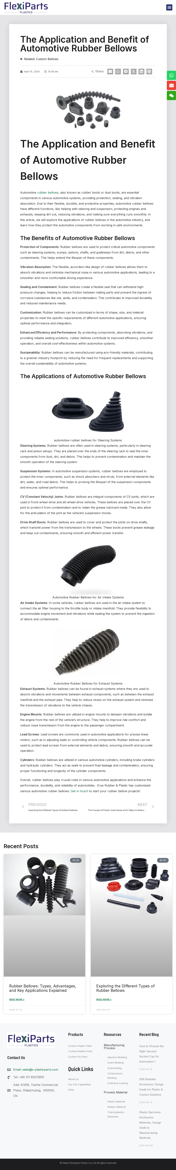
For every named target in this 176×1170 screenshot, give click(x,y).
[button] (169, 7)
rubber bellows (47, 192)
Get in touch (79, 791)
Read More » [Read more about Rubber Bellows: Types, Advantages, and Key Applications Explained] (16, 999)
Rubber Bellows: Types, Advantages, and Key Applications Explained (42, 987)
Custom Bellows (47, 59)
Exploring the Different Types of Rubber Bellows (125, 987)
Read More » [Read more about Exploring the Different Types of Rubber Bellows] (104, 999)
